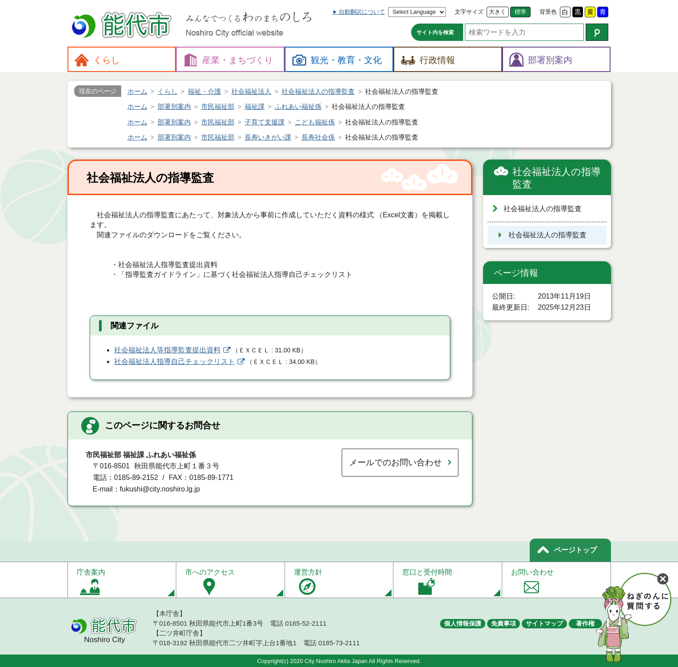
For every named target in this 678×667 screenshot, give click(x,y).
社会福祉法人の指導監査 (556, 178)
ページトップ (575, 550)
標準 (520, 11)
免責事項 (503, 623)
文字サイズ (469, 11)
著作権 (585, 623)
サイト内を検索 (435, 32)
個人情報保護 (462, 623)
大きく (497, 11)
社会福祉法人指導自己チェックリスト (174, 361)
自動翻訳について (362, 11)
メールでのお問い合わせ (395, 462)
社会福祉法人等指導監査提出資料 (167, 350)
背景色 (548, 11)
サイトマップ (544, 623)
